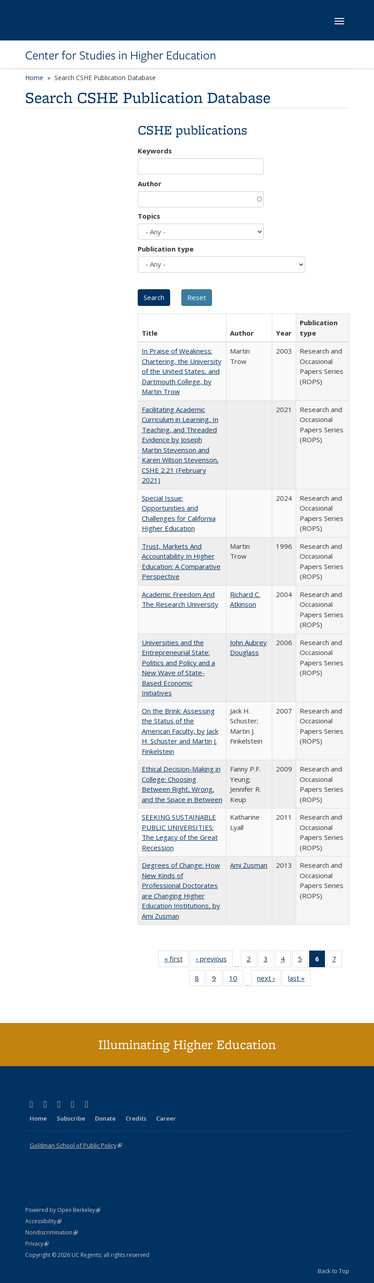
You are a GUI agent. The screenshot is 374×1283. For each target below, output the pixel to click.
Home (34, 77)
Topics (149, 215)
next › (269, 980)
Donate (105, 1118)
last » (299, 980)
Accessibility (43, 1221)
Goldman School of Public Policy (76, 1145)
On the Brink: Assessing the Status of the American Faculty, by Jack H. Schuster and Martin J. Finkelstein (180, 731)
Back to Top (333, 1271)
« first (176, 960)
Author (150, 183)
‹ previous (214, 960)
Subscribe (71, 1118)
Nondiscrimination (51, 1232)
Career (166, 1118)
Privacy (37, 1243)
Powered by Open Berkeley (62, 1210)
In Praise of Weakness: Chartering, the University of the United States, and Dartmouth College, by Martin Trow (181, 371)
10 (236, 980)
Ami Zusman (248, 865)
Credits (136, 1118)
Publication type (166, 248)
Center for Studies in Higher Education (120, 55)
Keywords (155, 150)
